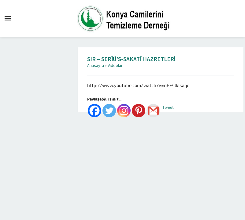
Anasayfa (95, 66)
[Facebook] (94, 110)
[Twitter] (109, 110)
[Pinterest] (138, 110)
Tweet (168, 107)
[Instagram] (124, 110)
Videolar (115, 66)
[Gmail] (153, 110)
